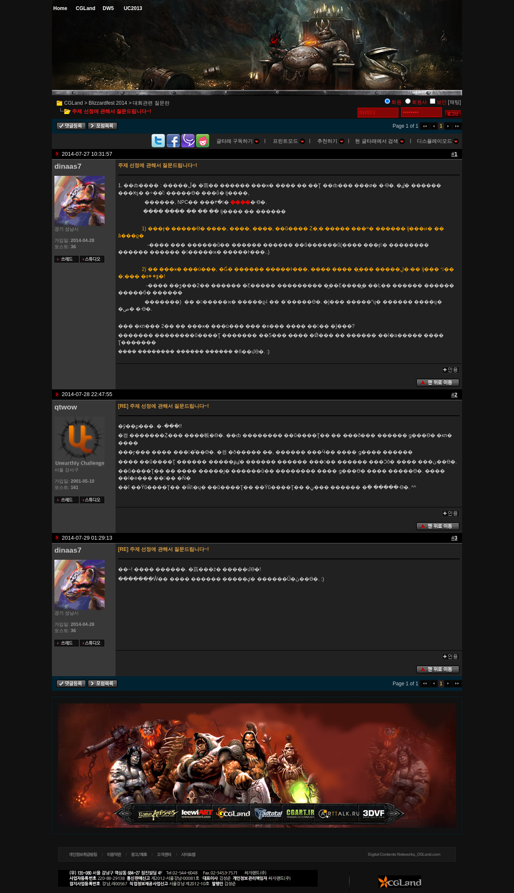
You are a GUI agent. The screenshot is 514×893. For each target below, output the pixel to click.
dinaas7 (68, 166)
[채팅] (454, 102)
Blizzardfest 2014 (108, 103)
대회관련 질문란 (151, 103)
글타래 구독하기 (238, 141)
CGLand (73, 103)
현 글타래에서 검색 (380, 141)
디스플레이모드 (438, 141)
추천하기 (330, 141)
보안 (442, 102)
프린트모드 (289, 141)
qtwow (65, 407)
